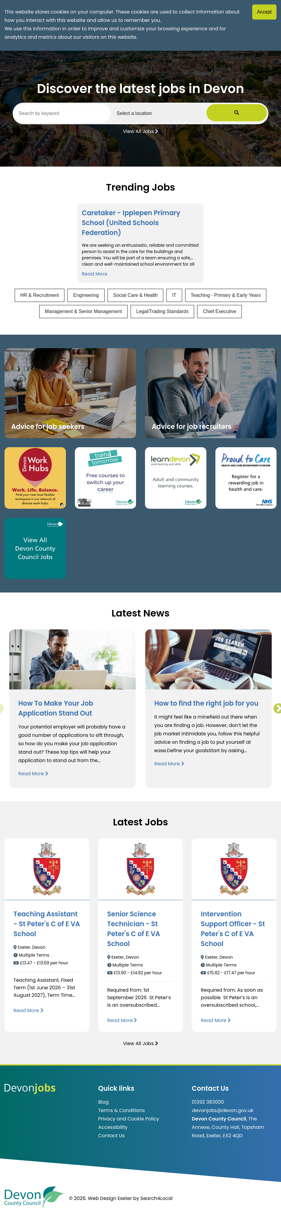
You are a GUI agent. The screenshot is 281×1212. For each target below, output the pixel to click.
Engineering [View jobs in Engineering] (86, 295)
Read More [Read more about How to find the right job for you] (169, 763)
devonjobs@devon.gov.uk (222, 1110)
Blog (103, 1102)
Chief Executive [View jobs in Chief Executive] (219, 311)
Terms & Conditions (121, 1110)
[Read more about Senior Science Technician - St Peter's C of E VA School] (122, 1020)
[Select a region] (192, 113)
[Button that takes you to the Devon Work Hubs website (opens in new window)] (35, 478)
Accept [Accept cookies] (264, 11)
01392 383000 (208, 1102)
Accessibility (113, 1127)
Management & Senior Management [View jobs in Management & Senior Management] (83, 311)
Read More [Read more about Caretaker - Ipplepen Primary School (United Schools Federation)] (94, 273)
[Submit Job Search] (258, 113)
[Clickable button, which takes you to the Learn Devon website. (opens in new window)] (175, 478)
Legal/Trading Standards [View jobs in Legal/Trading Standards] (162, 311)
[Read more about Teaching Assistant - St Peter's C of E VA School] (28, 1010)
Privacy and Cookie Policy (128, 1118)
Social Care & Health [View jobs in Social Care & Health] (135, 295)
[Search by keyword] (73, 113)
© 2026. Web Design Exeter (100, 1198)
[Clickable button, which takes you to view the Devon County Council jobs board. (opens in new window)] (35, 548)
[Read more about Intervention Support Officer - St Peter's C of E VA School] (216, 1020)
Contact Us (111, 1135)
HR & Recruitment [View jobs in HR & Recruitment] (39, 295)
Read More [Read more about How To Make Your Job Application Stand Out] (33, 773)
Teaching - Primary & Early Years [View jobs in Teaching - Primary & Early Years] (226, 295)
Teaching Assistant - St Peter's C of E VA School (46, 924)
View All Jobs (140, 131)
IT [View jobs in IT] (174, 295)
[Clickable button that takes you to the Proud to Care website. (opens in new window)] (246, 478)
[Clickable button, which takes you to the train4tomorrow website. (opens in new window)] (105, 478)
